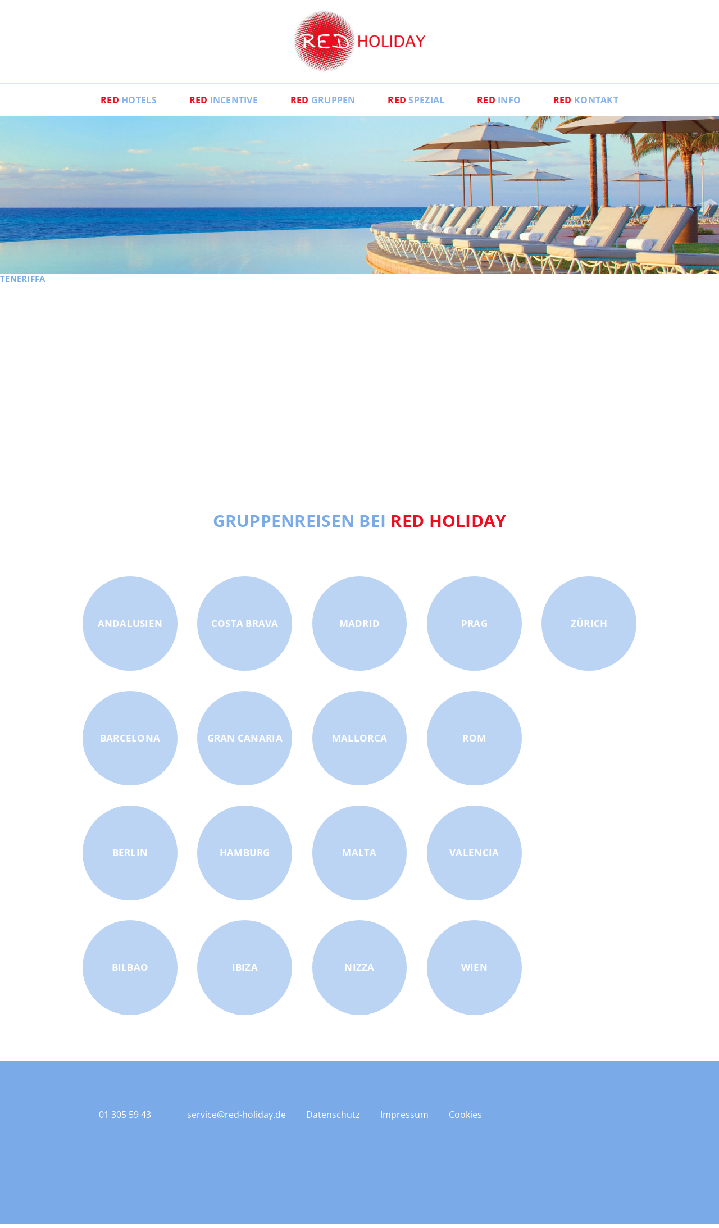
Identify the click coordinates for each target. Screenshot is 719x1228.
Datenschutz (333, 1119)
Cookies (465, 1119)
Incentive (221, 104)
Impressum (404, 1119)
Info (502, 104)
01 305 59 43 (125, 1118)
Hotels (124, 104)
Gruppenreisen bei (360, 524)
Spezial (417, 104)
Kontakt (590, 104)
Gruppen (321, 104)
